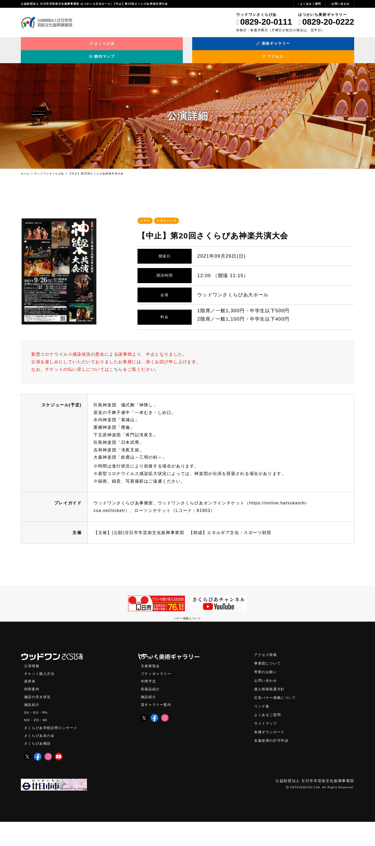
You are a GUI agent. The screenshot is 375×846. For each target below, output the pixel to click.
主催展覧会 (151, 687)
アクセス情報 (266, 676)
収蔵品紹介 (151, 711)
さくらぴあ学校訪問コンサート (52, 751)
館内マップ (229, 46)
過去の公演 (170, 213)
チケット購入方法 (40, 696)
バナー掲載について (187, 639)
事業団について (268, 685)
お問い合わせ (341, 3)
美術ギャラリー (146, 46)
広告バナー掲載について (276, 721)
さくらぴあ (62, 46)
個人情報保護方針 (270, 712)
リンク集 (262, 729)
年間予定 (149, 703)
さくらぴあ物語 (38, 768)
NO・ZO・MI (36, 743)
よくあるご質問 (310, 3)
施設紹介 (32, 728)
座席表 (30, 703)
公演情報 (32, 687)
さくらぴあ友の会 (40, 760)
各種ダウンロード (270, 756)
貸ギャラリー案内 (157, 728)
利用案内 (32, 711)
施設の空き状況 (38, 719)
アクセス (312, 46)
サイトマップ (266, 747)
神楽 (147, 213)
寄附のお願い (266, 694)
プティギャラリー (157, 696)
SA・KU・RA (36, 736)
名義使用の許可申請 (272, 765)
